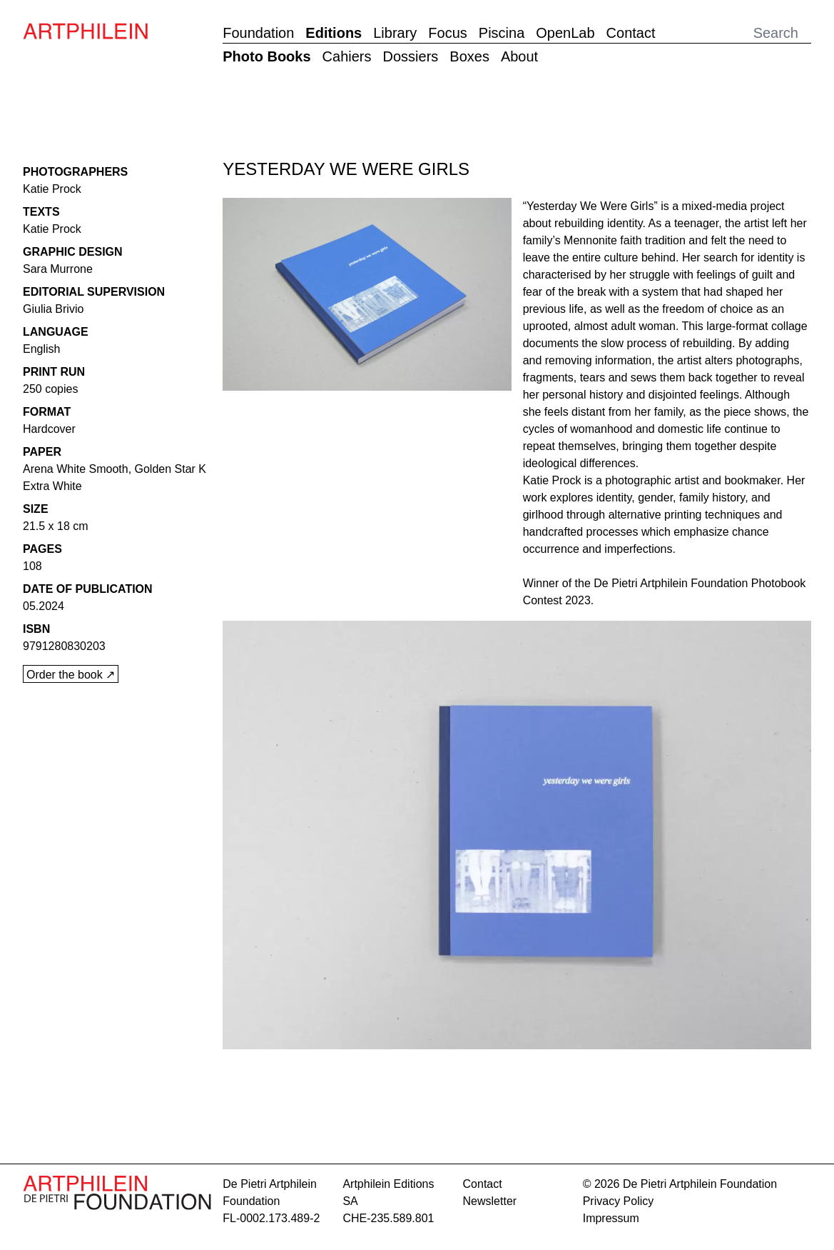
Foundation (258, 33)
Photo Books (266, 56)
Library (395, 33)
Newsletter (490, 1201)
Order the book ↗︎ (70, 675)
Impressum (611, 1218)
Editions (333, 33)
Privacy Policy (618, 1201)
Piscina (501, 33)
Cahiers (347, 56)
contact (482, 1184)
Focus (447, 33)
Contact (631, 33)
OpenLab (565, 33)
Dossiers (411, 56)
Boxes (469, 56)
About (519, 56)
